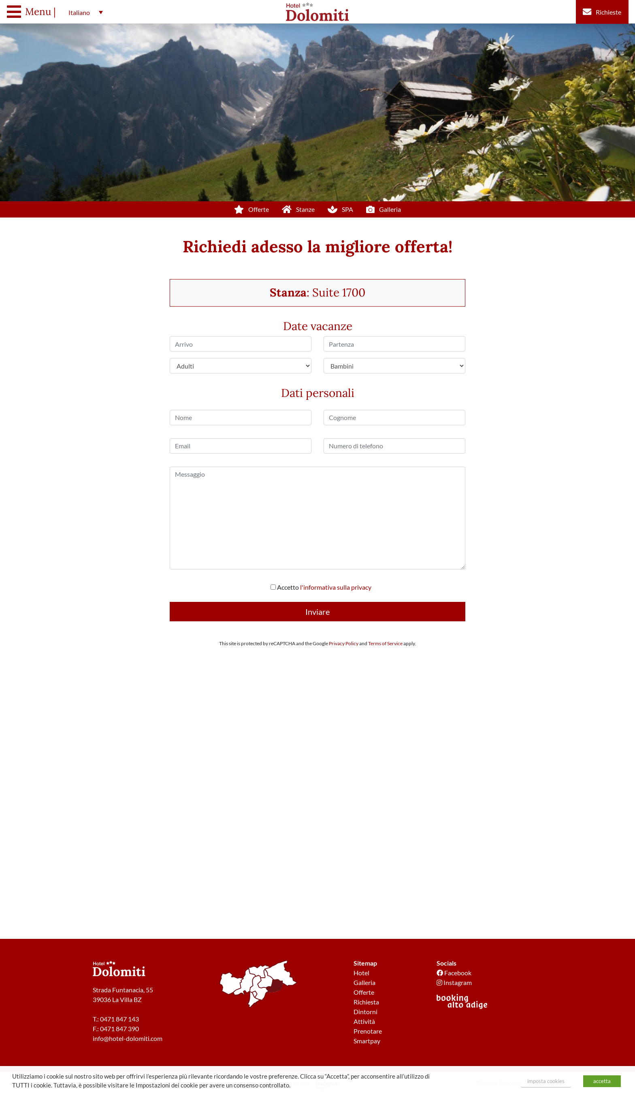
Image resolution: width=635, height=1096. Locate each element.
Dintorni (365, 1011)
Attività (364, 1021)
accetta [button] (602, 1081)
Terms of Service (385, 643)
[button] (83, 12)
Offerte (364, 992)
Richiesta (366, 1002)
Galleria (364, 982)
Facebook (454, 973)
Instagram (454, 982)
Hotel (361, 973)
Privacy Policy (343, 643)
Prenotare (368, 1031)
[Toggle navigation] (33, 11)
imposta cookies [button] (546, 1081)
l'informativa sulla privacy (335, 587)
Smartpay (367, 1041)
